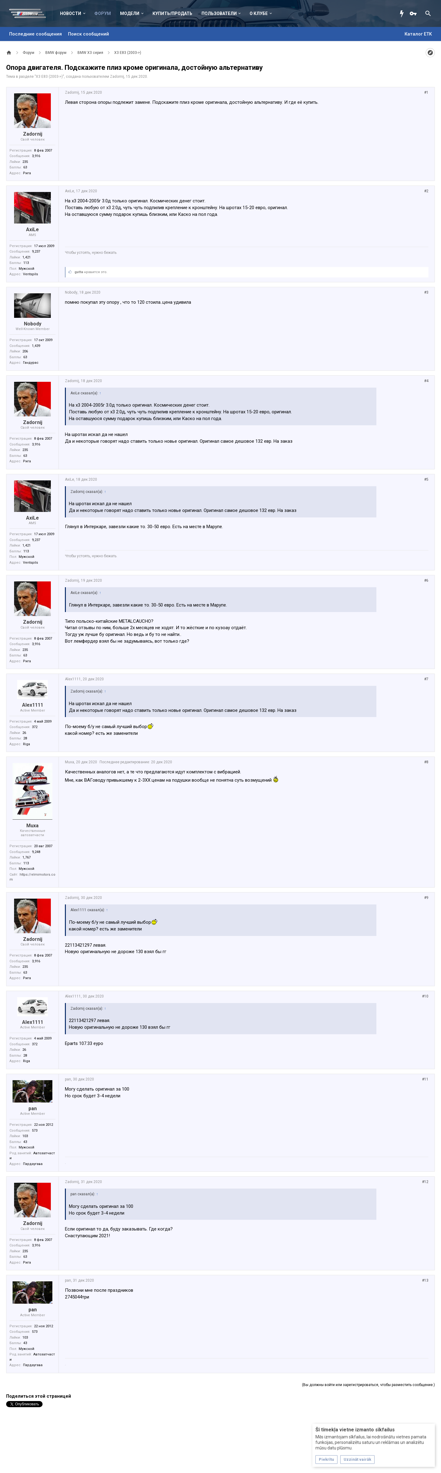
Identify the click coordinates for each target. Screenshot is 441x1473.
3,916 (36, 156)
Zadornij (117, 76)
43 (25, 1142)
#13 (425, 1280)
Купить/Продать (172, 13)
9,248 (36, 852)
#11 (425, 1079)
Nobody (32, 324)
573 (34, 1131)
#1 (426, 92)
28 (25, 738)
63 (25, 167)
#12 (425, 1182)
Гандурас (31, 363)
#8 (426, 762)
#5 (426, 479)
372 (34, 727)
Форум (102, 13)
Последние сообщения (35, 34)
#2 (426, 191)
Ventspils (30, 274)
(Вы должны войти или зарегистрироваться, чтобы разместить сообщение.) (368, 1385)
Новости (70, 13)
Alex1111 (32, 705)
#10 (425, 996)
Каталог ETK (418, 34)
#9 (426, 898)
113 (26, 263)
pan (32, 1108)
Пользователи (219, 13)
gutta (78, 272)
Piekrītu (326, 1459)
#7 (426, 679)
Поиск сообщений (88, 34)
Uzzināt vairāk (357, 1459)
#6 (426, 580)
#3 (426, 292)
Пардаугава (33, 1164)
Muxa (32, 826)
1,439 (36, 346)
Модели (129, 13)
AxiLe (32, 229)
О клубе (259, 13)
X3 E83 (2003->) (49, 76)
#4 (426, 381)
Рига (27, 173)
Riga (26, 744)
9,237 (36, 252)
